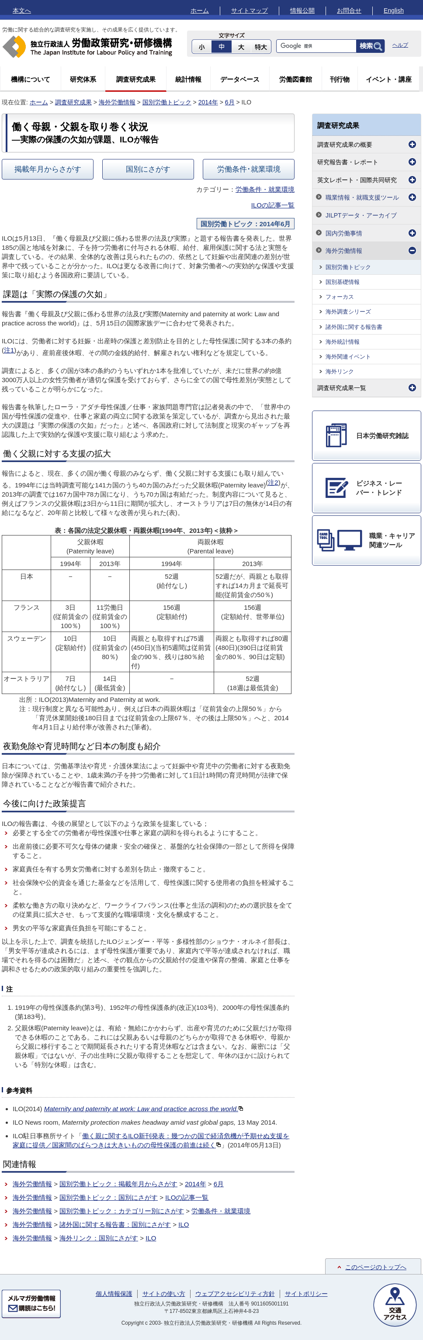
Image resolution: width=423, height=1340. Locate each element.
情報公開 (302, 10)
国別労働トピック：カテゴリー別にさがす (121, 1211)
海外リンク (340, 371)
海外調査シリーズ (348, 311)
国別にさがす (148, 169)
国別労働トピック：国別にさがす (108, 1197)
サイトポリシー (306, 1293)
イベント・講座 (389, 79)
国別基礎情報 (343, 282)
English (394, 10)
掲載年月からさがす (47, 169)
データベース (240, 79)
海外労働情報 (117, 102)
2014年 (208, 102)
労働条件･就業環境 (249, 169)
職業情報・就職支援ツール (362, 197)
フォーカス (340, 297)
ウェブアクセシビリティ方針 (235, 1293)
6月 (230, 102)
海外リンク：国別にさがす (98, 1238)
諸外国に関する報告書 (354, 327)
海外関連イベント (348, 356)
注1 (9, 350)
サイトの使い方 (163, 1293)
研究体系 (83, 79)
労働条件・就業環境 (265, 189)
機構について (30, 79)
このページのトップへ (375, 1267)
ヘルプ (400, 45)
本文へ (22, 10)
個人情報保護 (114, 1293)
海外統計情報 (343, 341)
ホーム (200, 10)
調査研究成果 (136, 79)
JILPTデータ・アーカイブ (361, 215)
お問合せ (349, 10)
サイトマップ (249, 10)
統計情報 (188, 79)
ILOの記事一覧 (273, 205)
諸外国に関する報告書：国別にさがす (115, 1224)
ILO (183, 1224)
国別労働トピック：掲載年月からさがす (118, 1184)
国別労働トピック (166, 102)
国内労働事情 (344, 233)
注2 (273, 482)
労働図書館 (295, 79)
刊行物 (340, 79)
